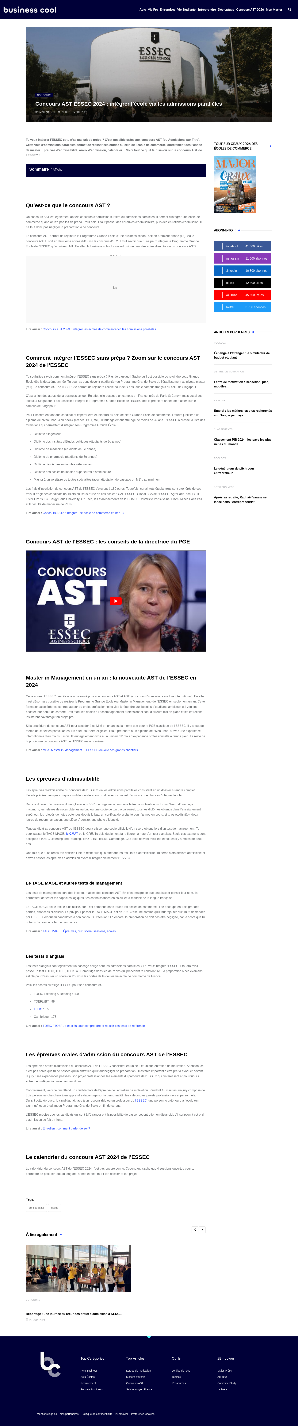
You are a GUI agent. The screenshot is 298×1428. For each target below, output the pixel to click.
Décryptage (226, 10)
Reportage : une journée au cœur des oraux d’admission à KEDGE (74, 1314)
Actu (142, 10)
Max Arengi (47, 112)
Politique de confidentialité (97, 1413)
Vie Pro (153, 10)
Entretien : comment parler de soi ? (66, 1128)
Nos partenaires (69, 1413)
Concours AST (36, 1207)
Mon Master (274, 10)
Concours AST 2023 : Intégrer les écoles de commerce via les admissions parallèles (99, 329)
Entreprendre (206, 10)
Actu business (224, 487)
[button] (289, 10)
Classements (223, 429)
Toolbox (220, 342)
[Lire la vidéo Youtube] (116, 601)
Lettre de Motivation (229, 371)
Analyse (219, 400)
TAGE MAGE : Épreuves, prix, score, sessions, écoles (79, 931)
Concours (33, 1300)
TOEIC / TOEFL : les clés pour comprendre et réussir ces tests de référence (94, 1025)
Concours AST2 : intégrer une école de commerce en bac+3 (83, 513)
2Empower (121, 1413)
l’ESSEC (141, 1100)
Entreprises (167, 10)
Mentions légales (47, 1413)
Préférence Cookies (143, 1413)
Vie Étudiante (186, 10)
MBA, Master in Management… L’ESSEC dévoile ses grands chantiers (90, 750)
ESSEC (54, 1207)
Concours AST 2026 (250, 10)
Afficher (58, 169)
